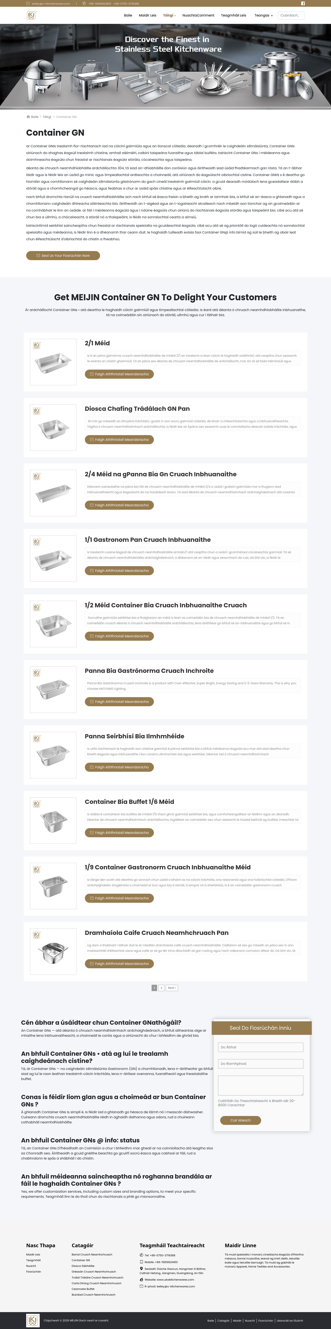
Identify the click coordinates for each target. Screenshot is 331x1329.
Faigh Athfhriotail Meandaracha (119, 374)
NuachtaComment (198, 14)
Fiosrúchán (33, 1271)
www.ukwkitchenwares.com (175, 1279)
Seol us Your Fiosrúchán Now (63, 255)
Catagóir (223, 1320)
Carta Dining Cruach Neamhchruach (96, 1283)
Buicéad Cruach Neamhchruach (93, 1294)
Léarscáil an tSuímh (290, 1320)
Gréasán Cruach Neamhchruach (94, 1271)
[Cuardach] (291, 14)
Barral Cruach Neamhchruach (92, 1254)
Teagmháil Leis (233, 14)
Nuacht (31, 1266)
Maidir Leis (147, 14)
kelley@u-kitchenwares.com (51, 3)
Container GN (81, 1260)
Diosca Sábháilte (83, 1266)
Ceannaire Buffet (83, 1289)
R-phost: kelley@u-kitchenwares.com (167, 1286)
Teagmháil (33, 1260)
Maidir (237, 1320)
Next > (172, 988)
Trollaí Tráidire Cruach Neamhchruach (97, 1277)
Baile (128, 14)
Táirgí (168, 14)
